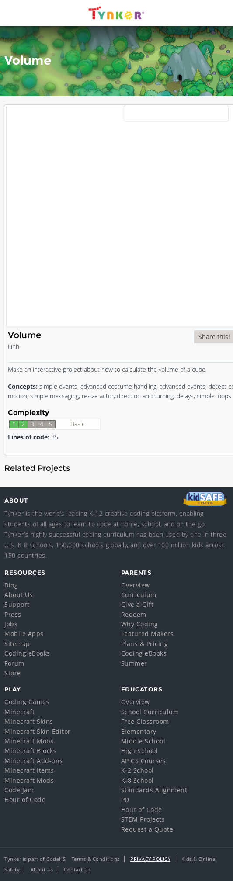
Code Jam (19, 790)
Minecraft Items (29, 770)
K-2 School (137, 770)
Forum (14, 663)
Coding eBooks (27, 653)
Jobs (10, 624)
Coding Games (26, 702)
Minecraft (19, 712)
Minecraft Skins (28, 721)
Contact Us (77, 869)
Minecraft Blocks (30, 750)
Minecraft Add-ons (33, 761)
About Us (18, 595)
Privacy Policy (150, 859)
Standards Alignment (154, 790)
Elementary (138, 731)
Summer (134, 663)
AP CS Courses (143, 761)
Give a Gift (137, 604)
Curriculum (138, 595)
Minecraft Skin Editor (37, 731)
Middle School (143, 741)
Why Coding (139, 624)
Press (12, 614)
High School (139, 750)
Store (12, 673)
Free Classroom (145, 721)
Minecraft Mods (29, 780)
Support (17, 604)
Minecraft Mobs (29, 741)
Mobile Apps (24, 633)
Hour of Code (24, 799)
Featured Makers (147, 633)
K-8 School (137, 780)
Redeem (133, 614)
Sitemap (17, 643)
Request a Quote (147, 829)
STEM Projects (143, 819)
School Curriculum (150, 712)
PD (125, 799)
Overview (135, 585)
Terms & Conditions (96, 859)
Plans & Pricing (144, 643)
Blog (11, 585)
